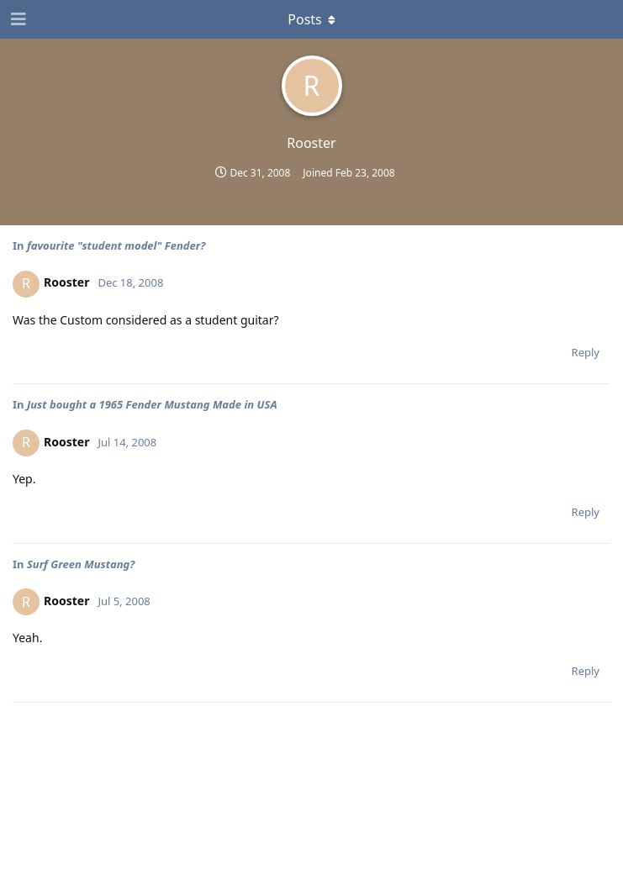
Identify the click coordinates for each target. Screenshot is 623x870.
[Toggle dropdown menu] (312, 19)
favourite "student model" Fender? (116, 245)
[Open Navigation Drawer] (17, 19)
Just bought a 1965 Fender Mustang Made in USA (152, 404)
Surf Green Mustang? (81, 564)
